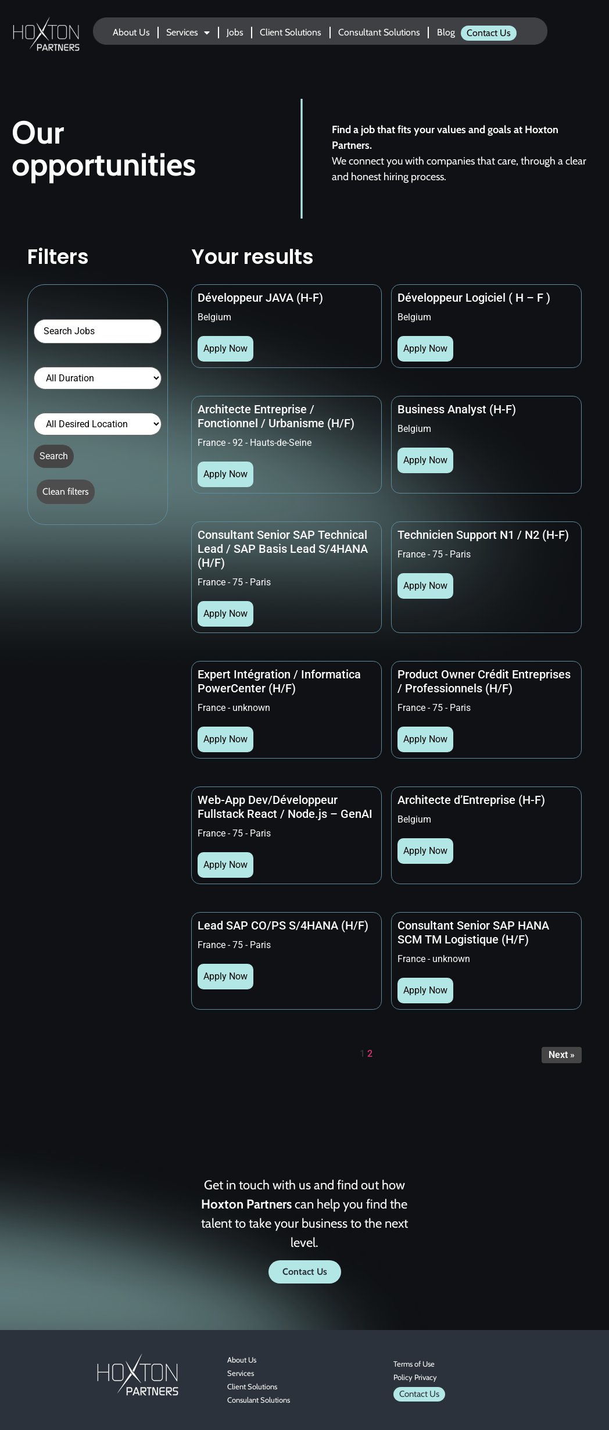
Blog (446, 32)
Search (54, 456)
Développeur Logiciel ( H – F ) (473, 298)
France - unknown (234, 707)
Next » (562, 1054)
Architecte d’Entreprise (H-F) (471, 800)
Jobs (235, 32)
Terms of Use (414, 1363)
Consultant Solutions (379, 32)
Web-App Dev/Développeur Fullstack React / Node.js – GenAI (285, 807)
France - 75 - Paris (234, 582)
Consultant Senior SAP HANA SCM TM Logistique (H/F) (473, 932)
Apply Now (225, 348)
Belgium (214, 317)
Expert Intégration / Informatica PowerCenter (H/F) (279, 681)
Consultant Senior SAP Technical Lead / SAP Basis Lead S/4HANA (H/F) (283, 549)
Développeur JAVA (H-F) (260, 298)
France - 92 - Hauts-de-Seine (254, 442)
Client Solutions (290, 32)
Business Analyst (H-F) (456, 409)
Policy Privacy (415, 1377)
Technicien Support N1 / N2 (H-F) (483, 535)
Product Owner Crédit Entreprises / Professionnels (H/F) (484, 681)
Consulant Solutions (258, 1399)
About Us (131, 32)
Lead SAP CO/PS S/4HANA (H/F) (283, 925)
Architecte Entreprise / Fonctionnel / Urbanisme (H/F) (276, 416)
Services (188, 32)
